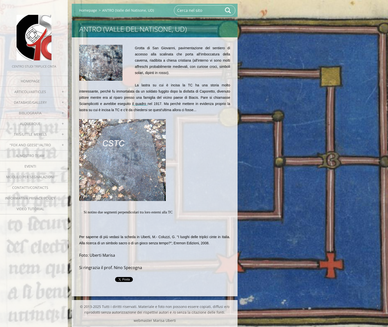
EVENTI (30, 166)
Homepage (30, 81)
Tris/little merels (30, 134)
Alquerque (30, 123)
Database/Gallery (30, 102)
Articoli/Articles (30, 91)
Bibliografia (30, 113)
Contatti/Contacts (30, 187)
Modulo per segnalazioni (30, 177)
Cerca (228, 10)
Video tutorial (30, 208)
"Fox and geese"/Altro (30, 145)
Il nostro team (30, 155)
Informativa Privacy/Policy (30, 198)
